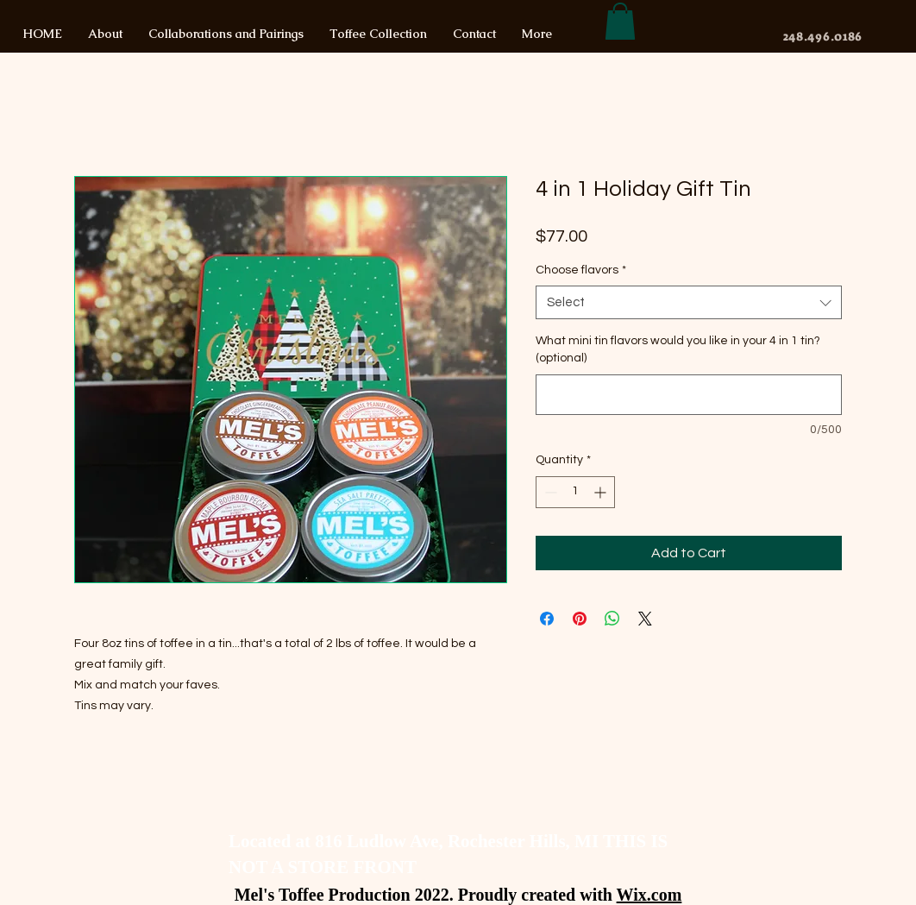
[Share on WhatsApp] (612, 618)
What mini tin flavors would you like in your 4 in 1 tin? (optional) (678, 349)
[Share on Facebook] (546, 618)
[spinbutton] (575, 492)
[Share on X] (645, 618)
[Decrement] (549, 492)
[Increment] (601, 492)
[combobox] (689, 302)
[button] (620, 21)
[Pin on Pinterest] (579, 618)
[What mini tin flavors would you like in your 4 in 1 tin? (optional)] (688, 394)
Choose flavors (581, 270)
